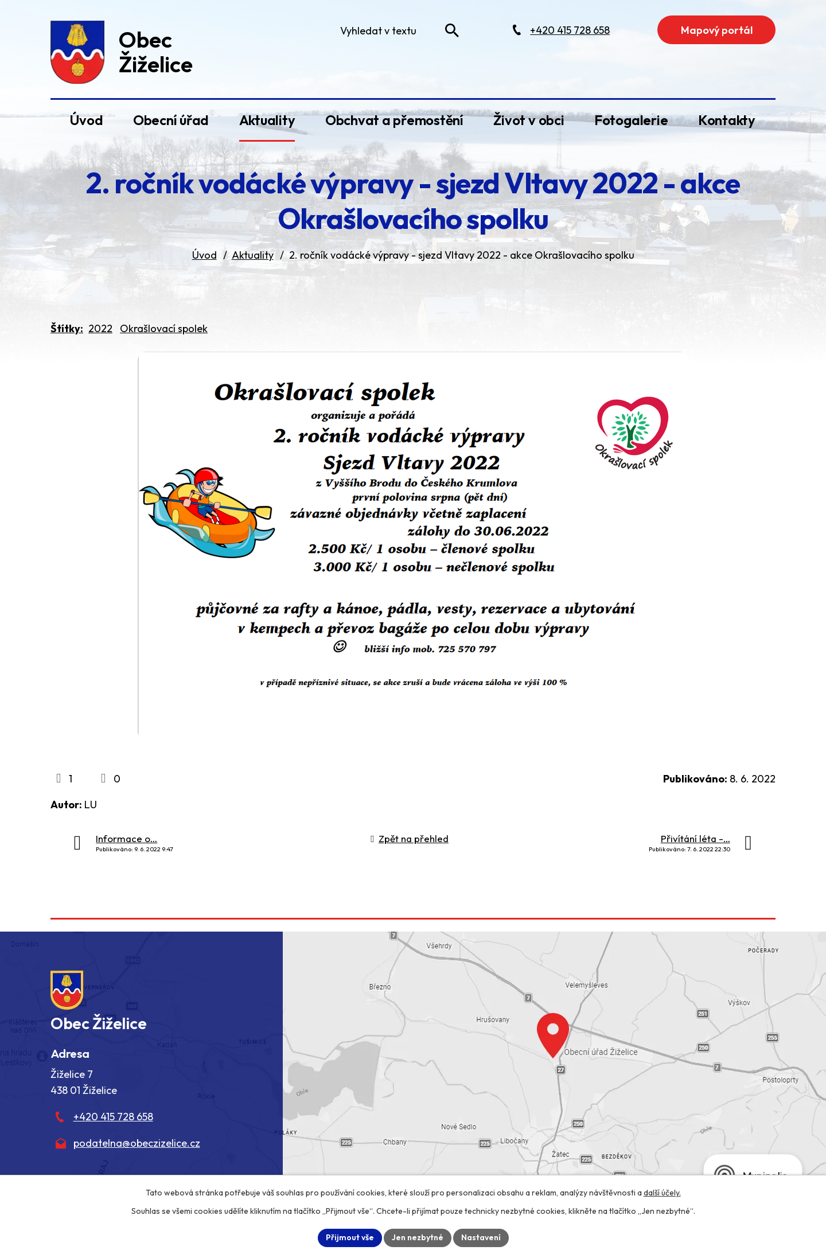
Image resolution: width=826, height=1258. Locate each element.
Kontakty (726, 119)
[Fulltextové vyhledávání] (397, 30)
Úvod (86, 119)
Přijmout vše (350, 1237)
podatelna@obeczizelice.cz (136, 1143)
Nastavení (481, 1237)
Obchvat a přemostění (394, 119)
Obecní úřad (171, 119)
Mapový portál (717, 30)
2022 (100, 328)
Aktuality (267, 119)
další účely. (662, 1192)
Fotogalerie (631, 119)
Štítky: (66, 328)
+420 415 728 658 (113, 1116)
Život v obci (528, 119)
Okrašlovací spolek (164, 328)
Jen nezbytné (417, 1237)
